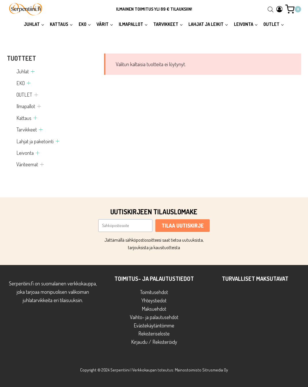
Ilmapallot (25, 106)
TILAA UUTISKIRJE (183, 225)
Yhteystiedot (154, 300)
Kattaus (23, 118)
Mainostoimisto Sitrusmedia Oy (201, 370)
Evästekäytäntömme (154, 325)
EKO (20, 83)
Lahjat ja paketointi (35, 141)
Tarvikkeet (26, 129)
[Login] (279, 9)
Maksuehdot (154, 309)
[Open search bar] (270, 9)
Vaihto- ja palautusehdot (154, 317)
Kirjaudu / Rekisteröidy (154, 342)
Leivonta (25, 153)
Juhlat (22, 71)
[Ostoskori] (293, 9)
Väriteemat (27, 164)
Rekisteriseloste (154, 333)
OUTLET (24, 94)
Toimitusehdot (154, 292)
